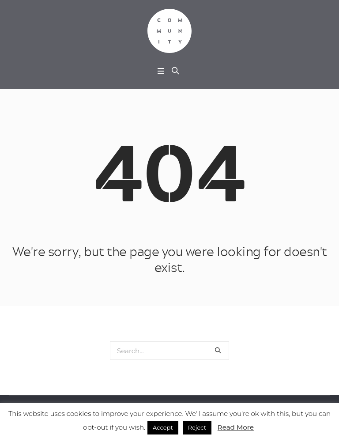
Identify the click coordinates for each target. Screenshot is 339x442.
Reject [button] (197, 427)
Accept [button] (163, 427)
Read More (236, 427)
